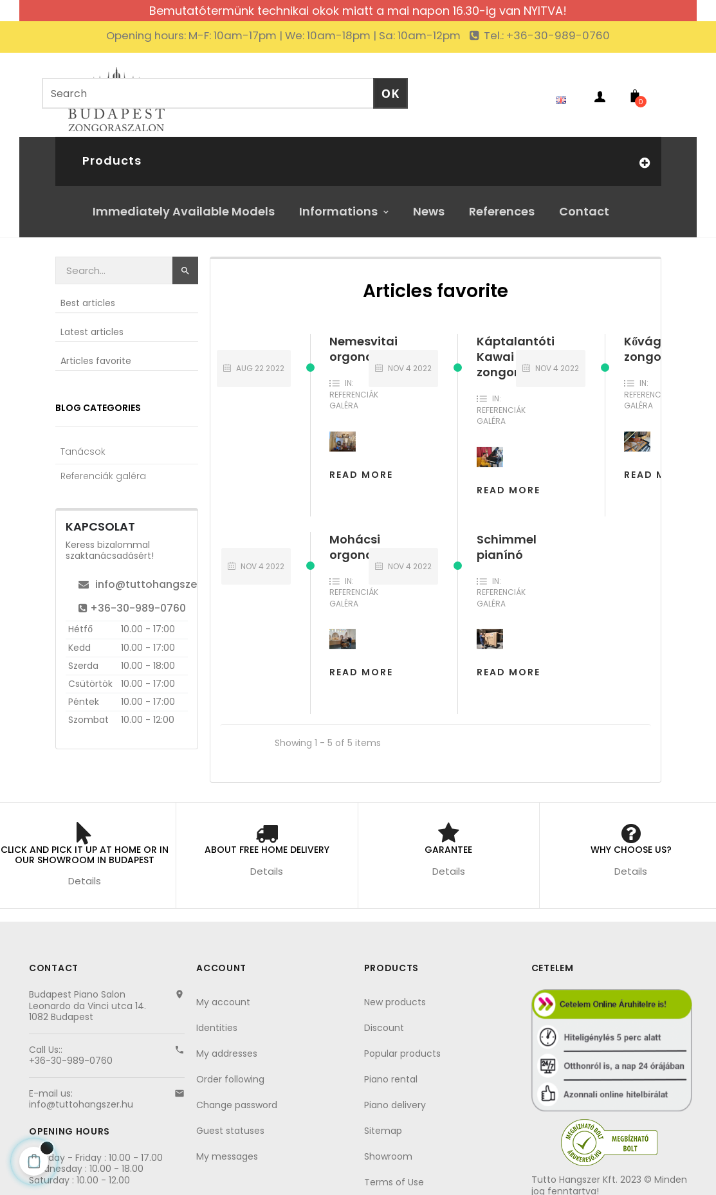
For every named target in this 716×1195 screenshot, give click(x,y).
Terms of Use (394, 1172)
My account (223, 992)
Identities (216, 1018)
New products (395, 992)
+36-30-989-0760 (132, 598)
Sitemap (383, 1121)
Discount (384, 1018)
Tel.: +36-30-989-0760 (545, 35)
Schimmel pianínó (507, 537)
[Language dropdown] (558, 90)
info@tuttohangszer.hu (147, 574)
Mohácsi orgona (354, 537)
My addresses (226, 1043)
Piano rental (391, 1069)
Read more (656, 465)
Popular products (402, 1043)
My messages (227, 1146)
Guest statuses (230, 1121)
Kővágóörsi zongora (657, 339)
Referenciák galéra (353, 390)
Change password (236, 1095)
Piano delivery (395, 1095)
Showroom (388, 1146)
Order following (230, 1069)
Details (84, 871)
